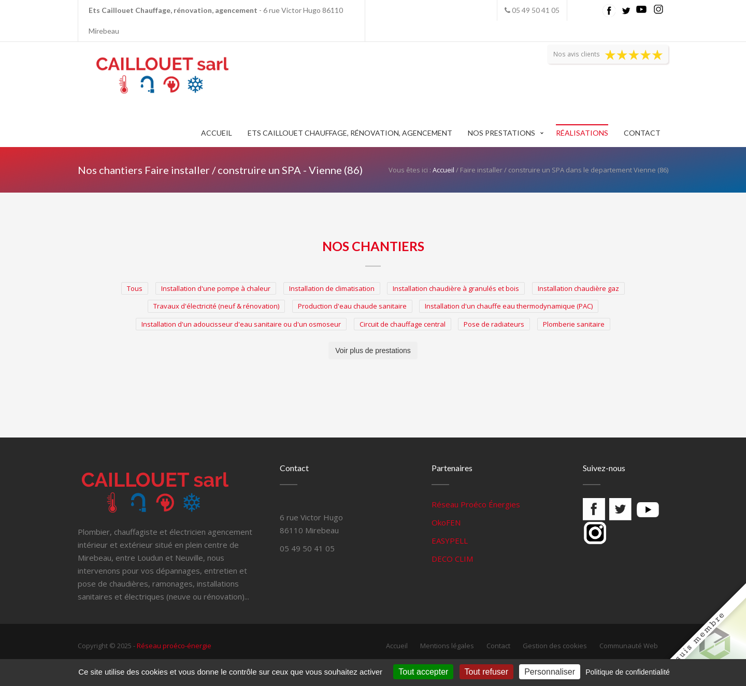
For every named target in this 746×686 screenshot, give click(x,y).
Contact (642, 132)
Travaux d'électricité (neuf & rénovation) (216, 306)
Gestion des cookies (555, 645)
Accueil (216, 132)
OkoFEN (446, 522)
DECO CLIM (452, 558)
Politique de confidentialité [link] (627, 672)
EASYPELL (450, 540)
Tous (134, 288)
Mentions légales (447, 645)
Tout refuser (486, 671)
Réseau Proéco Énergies (476, 504)
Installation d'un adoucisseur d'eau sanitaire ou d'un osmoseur (241, 324)
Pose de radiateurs (494, 324)
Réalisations (582, 132)
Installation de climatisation (332, 288)
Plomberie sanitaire (574, 324)
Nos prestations (501, 132)
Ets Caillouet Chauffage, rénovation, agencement (350, 132)
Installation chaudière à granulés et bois (456, 288)
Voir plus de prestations (373, 350)
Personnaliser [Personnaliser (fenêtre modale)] (549, 671)
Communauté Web (628, 645)
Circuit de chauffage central (403, 324)
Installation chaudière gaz (578, 288)
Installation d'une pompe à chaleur (215, 288)
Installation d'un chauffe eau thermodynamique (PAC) (509, 306)
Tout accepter (423, 671)
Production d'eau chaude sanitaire (352, 306)
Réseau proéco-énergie (174, 645)
